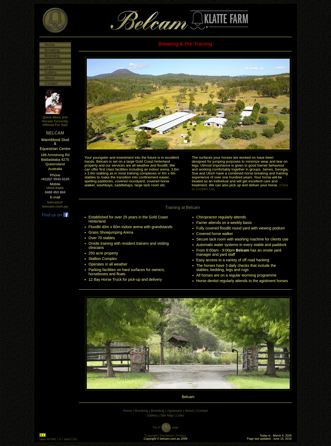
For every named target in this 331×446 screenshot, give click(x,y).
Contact (51, 83)
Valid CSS (70, 439)
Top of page (165, 427)
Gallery (51, 72)
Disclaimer (167, 435)
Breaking (52, 50)
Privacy (181, 435)
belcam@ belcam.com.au (55, 204)
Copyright (151, 435)
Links (49, 67)
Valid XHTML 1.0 (50, 439)
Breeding (52, 56)
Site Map (167, 415)
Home (50, 45)
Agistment (53, 61)
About (50, 78)
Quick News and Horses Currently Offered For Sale (55, 121)
